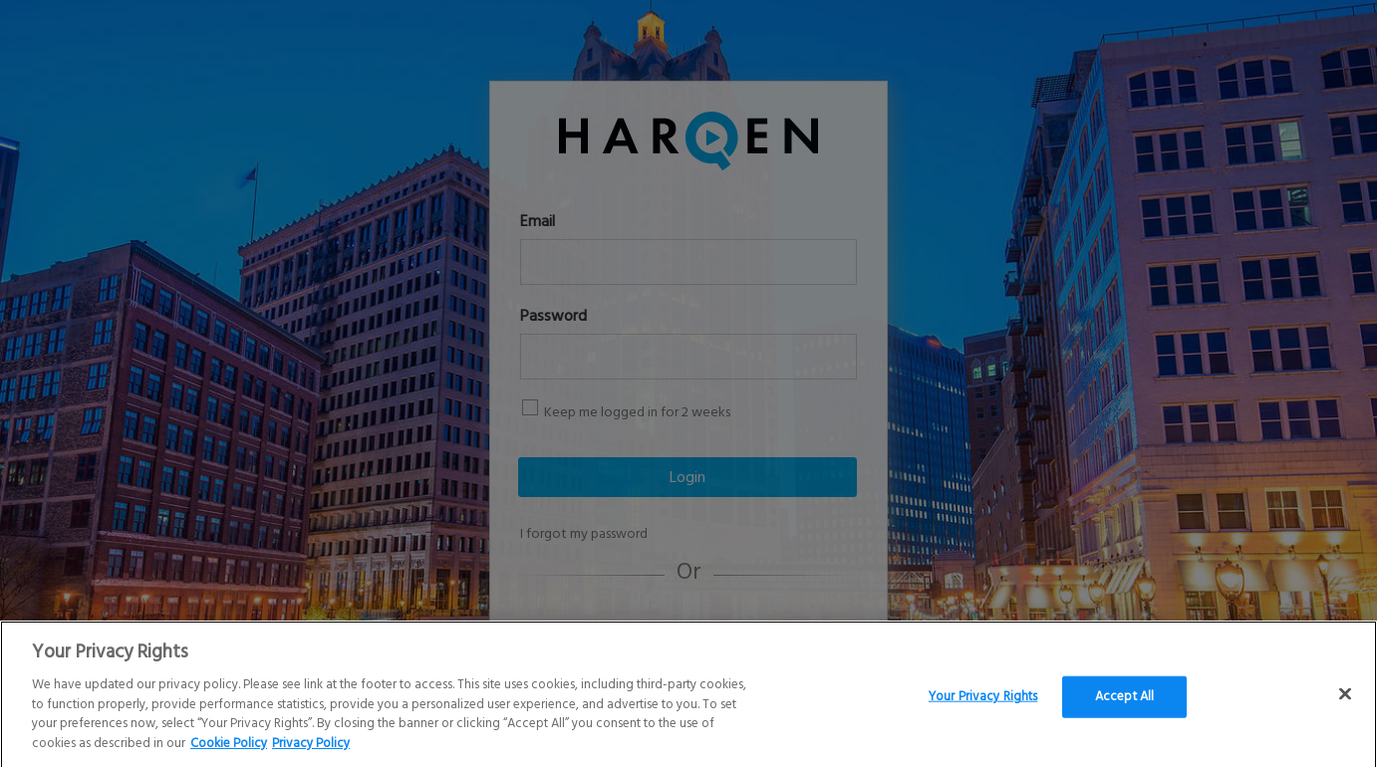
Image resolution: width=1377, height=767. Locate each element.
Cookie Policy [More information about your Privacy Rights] (228, 748)
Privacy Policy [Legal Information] (311, 748)
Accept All (1124, 701)
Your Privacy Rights (983, 701)
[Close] (1345, 699)
